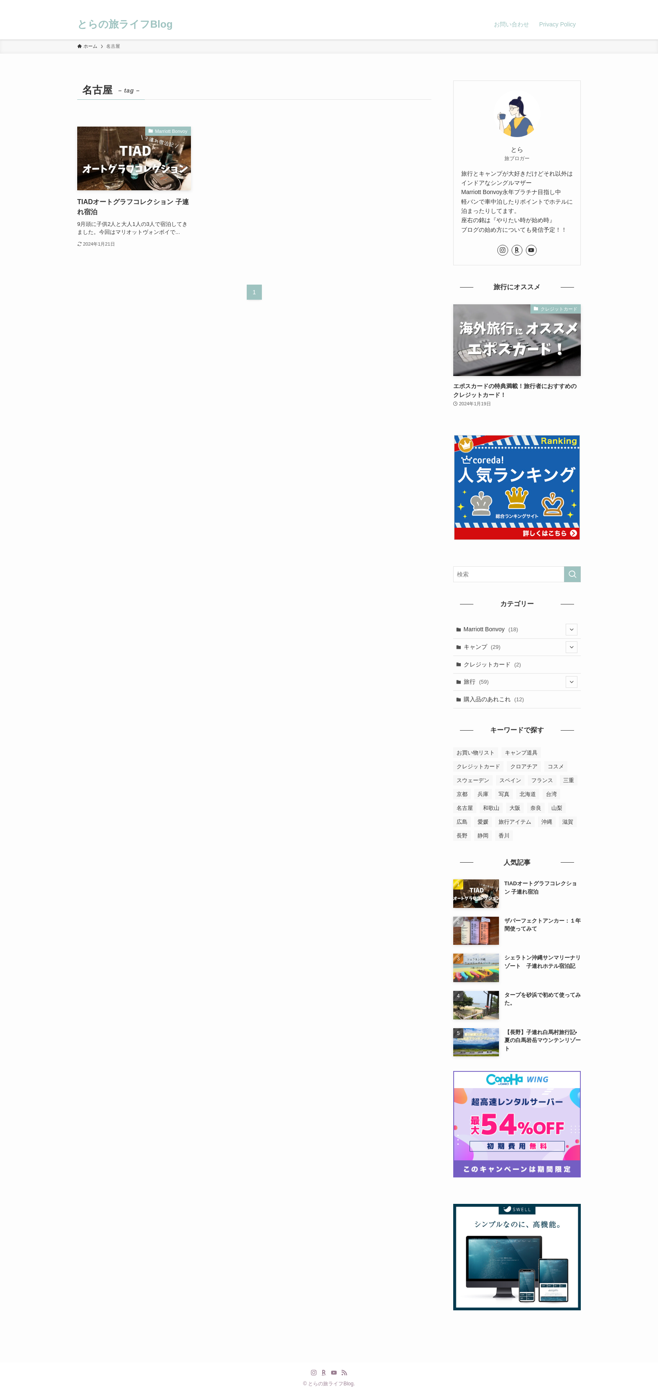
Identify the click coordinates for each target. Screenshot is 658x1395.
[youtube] (553, 4)
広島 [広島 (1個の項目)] (462, 822)
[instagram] (531, 4)
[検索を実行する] (572, 574)
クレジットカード (492, 664)
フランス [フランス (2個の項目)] (542, 780)
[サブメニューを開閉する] (571, 629)
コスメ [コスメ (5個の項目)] (556, 766)
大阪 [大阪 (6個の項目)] (514, 808)
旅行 (521, 682)
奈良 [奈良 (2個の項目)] (535, 808)
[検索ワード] (517, 574)
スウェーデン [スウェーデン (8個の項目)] (473, 780)
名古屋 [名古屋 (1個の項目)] (465, 808)
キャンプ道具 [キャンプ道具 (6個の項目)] (521, 752)
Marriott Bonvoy (521, 629)
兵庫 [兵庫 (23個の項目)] (483, 794)
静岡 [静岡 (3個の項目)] (483, 835)
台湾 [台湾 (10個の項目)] (551, 794)
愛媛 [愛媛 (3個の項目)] (483, 822)
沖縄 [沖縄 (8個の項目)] (546, 822)
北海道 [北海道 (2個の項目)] (528, 794)
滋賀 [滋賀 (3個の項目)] (567, 822)
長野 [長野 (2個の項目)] (462, 835)
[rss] (564, 4)
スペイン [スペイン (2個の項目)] (510, 780)
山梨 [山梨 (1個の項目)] (556, 808)
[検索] (575, 4)
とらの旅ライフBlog (124, 24)
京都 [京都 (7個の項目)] (462, 794)
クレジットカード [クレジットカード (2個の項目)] (478, 766)
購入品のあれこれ (494, 699)
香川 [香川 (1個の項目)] (504, 835)
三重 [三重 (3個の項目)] (568, 780)
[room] (542, 4)
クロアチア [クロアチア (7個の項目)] (524, 766)
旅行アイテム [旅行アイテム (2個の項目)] (515, 822)
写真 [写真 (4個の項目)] (504, 794)
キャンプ (521, 647)
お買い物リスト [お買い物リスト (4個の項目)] (476, 752)
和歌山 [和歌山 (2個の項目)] (491, 808)
